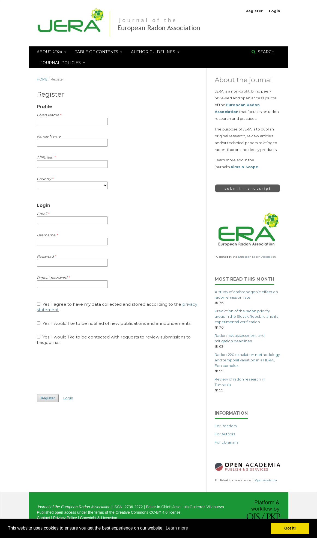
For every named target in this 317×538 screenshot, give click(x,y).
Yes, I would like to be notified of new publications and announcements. (114, 323)
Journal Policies (61, 62)
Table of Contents (97, 51)
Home (42, 79)
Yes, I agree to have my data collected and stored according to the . (117, 307)
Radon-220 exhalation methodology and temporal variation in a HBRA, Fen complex (247, 360)
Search (266, 51)
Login (274, 11)
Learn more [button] (177, 528)
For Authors (225, 434)
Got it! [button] (290, 528)
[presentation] (78, 369)
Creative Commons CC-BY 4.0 (142, 512)
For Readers (226, 426)
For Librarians (226, 442)
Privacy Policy (65, 518)
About (50, 51)
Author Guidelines (153, 51)
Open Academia (266, 480)
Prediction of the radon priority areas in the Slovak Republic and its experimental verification (246, 316)
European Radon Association (257, 256)
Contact (43, 518)
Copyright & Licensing (98, 518)
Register (254, 11)
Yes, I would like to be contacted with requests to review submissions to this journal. (114, 339)
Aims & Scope (244, 167)
